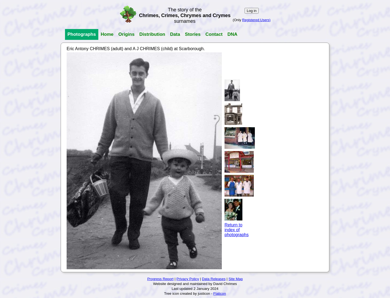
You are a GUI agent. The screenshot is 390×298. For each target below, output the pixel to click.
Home (107, 34)
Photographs (81, 34)
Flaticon (219, 293)
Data (175, 34)
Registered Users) (256, 20)
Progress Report (160, 279)
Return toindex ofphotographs (237, 230)
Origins (126, 34)
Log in (251, 11)
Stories (193, 34)
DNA (232, 34)
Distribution (152, 34)
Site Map (236, 279)
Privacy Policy (188, 279)
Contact (213, 34)
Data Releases (213, 279)
